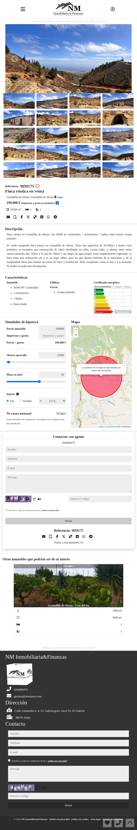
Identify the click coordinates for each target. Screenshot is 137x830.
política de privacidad (50, 510)
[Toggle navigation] (23, 9)
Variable (27, 401)
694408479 (68, 442)
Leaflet (101, 427)
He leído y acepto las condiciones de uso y (34, 510)
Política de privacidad (59, 819)
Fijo (12, 401)
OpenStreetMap (114, 427)
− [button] (76, 335)
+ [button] (76, 330)
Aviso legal (95, 819)
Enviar (68, 520)
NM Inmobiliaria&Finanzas (34, 819)
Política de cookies (80, 819)
